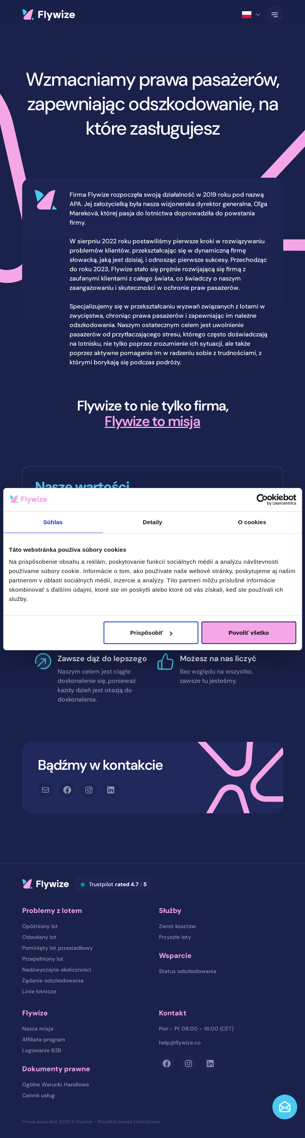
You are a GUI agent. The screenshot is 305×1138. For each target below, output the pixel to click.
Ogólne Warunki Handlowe (55, 1084)
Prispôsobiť (151, 632)
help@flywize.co (179, 1042)
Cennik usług (38, 1095)
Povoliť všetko (248, 632)
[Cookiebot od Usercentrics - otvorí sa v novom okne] (262, 499)
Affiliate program (43, 1039)
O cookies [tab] (252, 521)
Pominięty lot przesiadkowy (57, 947)
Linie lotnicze (39, 991)
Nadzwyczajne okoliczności (56, 969)
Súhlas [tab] (53, 521)
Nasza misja (37, 1028)
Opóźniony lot (40, 926)
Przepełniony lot (42, 958)
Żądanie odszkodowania (53, 980)
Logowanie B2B (41, 1050)
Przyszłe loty (175, 937)
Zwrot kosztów (177, 926)
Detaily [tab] (152, 521)
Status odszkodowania (187, 971)
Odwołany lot (39, 937)
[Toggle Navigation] (274, 14)
